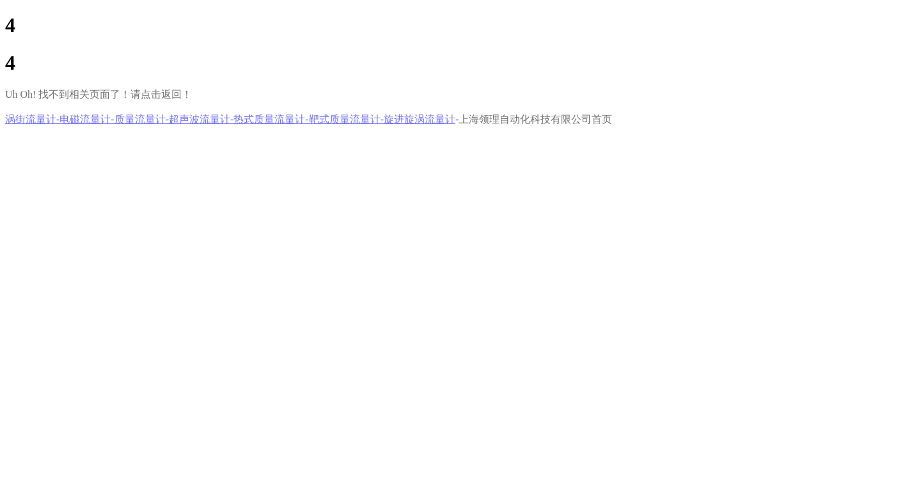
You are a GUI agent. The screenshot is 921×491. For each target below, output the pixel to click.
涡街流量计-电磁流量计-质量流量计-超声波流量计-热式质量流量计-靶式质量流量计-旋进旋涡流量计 (230, 119)
